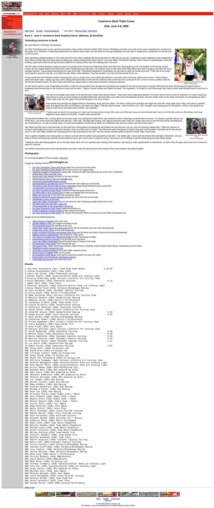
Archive (106, 498)
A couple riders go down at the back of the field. (52, 188)
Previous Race (81, 31)
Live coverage (7, 20)
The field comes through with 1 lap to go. (49, 204)
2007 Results (7, 28)
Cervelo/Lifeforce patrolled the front (47, 184)
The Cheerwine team (41, 226)
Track (94, 14)
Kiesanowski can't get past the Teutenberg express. (54, 257)
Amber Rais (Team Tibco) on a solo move (50, 228)
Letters (120, 14)
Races (4, 18)
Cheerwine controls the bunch (45, 250)
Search (128, 14)
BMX (75, 14)
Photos (102, 14)
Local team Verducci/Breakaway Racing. (49, 181)
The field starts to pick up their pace (47, 193)
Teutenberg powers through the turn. (47, 248)
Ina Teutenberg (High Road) (44, 244)
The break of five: (39, 246)
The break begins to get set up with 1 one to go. (52, 206)
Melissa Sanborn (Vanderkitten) (45, 235)
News (41, 14)
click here (64, 158)
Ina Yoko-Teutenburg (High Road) (46, 170)
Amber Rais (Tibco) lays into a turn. (47, 174)
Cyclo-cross (84, 14)
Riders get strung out (41, 195)
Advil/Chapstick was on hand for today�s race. (52, 179)
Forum (135, 14)
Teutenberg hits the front (42, 259)
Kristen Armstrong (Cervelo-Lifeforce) (48, 197)
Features (55, 14)
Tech (47, 14)
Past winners (7, 26)
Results (39, 31)
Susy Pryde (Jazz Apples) (43, 176)
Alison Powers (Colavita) (42, 221)
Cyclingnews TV (30, 14)
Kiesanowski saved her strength (45, 239)
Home (4, 16)
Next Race (92, 31)
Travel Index (115, 498)
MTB (69, 14)
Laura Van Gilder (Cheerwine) (45, 202)
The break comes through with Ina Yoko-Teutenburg (54, 186)
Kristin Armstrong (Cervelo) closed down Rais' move (54, 232)
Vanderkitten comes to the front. (45, 199)
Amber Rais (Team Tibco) (43, 230)
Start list (5, 22)
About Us (108, 500)
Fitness (111, 14)
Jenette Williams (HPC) (42, 223)
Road (63, 14)
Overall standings (51, 31)
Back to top (29, 487)
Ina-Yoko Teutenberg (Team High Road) (49, 167)
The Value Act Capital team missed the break (51, 237)
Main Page (29, 31)
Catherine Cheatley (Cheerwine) (46, 172)
